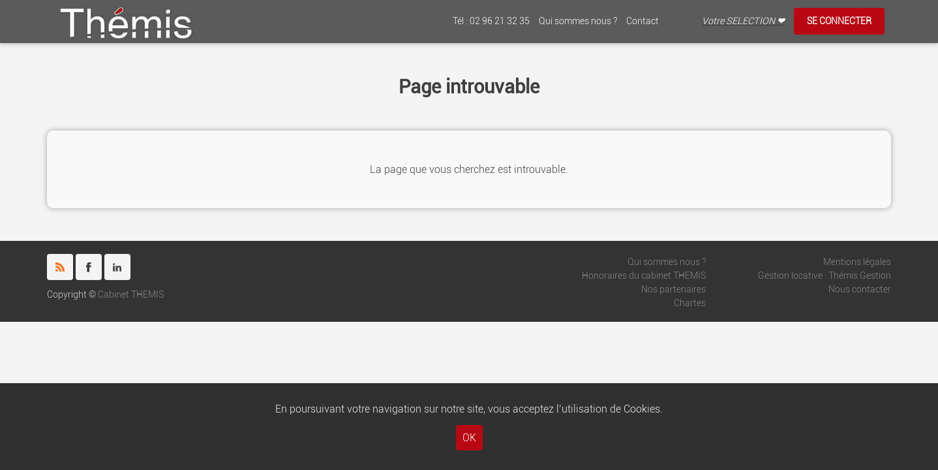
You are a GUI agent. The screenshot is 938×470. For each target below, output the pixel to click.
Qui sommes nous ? (578, 21)
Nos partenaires (673, 289)
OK (469, 437)
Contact (642, 21)
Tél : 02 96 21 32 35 (491, 21)
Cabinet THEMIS (131, 294)
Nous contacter (859, 289)
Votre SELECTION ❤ (743, 21)
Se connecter (839, 21)
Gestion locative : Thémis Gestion (824, 275)
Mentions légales (857, 262)
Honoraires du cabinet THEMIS (644, 275)
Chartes (690, 303)
